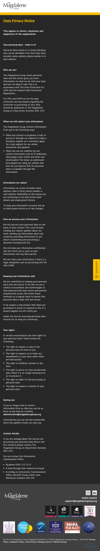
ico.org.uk (39, 468)
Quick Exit (96, 267)
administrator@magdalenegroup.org (22, 414)
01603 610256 (89, 497)
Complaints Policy (16, 542)
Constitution (31, 542)
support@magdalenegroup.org (81, 500)
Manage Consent (45, 542)
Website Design (60, 542)
